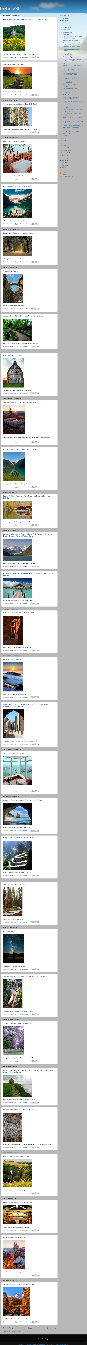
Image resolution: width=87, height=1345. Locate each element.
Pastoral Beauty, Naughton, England (16, 1157)
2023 (63, 18)
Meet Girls (50, 1344)
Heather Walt (9, 8)
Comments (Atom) (16, 1331)
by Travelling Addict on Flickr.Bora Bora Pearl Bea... (72, 81)
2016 (63, 165)
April (64, 145)
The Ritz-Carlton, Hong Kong (13, 753)
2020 (63, 155)
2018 (63, 160)
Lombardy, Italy (8, 931)
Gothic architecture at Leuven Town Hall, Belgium (21, 104)
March (65, 148)
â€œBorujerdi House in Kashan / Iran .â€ (18, 1110)
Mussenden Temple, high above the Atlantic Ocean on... (72, 118)
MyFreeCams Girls (30, 1344)
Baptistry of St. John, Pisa (12, 355)
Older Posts (51, 1328)
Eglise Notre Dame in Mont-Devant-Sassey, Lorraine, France (25, 19)
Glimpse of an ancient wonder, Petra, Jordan (19, 613)
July (64, 138)
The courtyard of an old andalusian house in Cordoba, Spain (25, 976)
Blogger (47, 1339)
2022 (63, 20)
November (66, 27)
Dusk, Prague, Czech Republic (14, 1237)
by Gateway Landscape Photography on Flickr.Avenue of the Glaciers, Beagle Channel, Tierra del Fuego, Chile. (28, 535)
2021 (63, 23)
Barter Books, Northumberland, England (17, 1202)
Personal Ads (64, 1344)
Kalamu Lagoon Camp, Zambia (14, 141)
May (64, 143)
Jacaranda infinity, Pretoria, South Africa (17, 1023)
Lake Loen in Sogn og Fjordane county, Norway (20, 449)
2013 (63, 167)
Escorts (57, 1344)
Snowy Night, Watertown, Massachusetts (18, 233)
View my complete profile (66, 176)
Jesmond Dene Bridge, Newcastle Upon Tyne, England (23, 316)
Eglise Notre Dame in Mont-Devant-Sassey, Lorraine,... (72, 37)
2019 (63, 158)
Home (30, 1328)
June (64, 140)
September (66, 32)
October (65, 29)
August (65, 34)
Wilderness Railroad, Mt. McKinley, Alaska (18, 1284)
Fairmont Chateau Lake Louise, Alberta (17, 186)
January (65, 152)
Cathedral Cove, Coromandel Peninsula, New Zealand (23, 800)
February (65, 150)
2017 (63, 163)
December (66, 25)
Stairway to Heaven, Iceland (13, 64)
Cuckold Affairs (41, 1344)
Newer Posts (8, 1328)
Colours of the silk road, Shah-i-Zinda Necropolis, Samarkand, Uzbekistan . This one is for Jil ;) (25, 705)
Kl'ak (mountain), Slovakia (12, 660)
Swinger (21, 1344)
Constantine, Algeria (10, 271)
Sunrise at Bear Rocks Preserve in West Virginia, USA (23, 402)
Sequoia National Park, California (15, 884)
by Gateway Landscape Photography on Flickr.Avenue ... (73, 77)
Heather (64, 174)
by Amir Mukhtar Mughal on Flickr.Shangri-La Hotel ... (70, 74)
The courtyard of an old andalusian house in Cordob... (72, 110)
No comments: (24, 57)
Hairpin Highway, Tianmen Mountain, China (19, 838)
